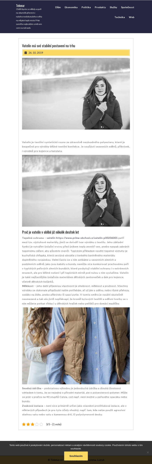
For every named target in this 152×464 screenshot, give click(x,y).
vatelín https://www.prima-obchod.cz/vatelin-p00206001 (82, 237)
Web (131, 17)
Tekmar (20, 5)
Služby (113, 7)
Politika (86, 7)
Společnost (127, 7)
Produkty (100, 7)
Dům (58, 7)
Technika (119, 17)
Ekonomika (71, 7)
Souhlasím (76, 455)
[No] (147, 452)
